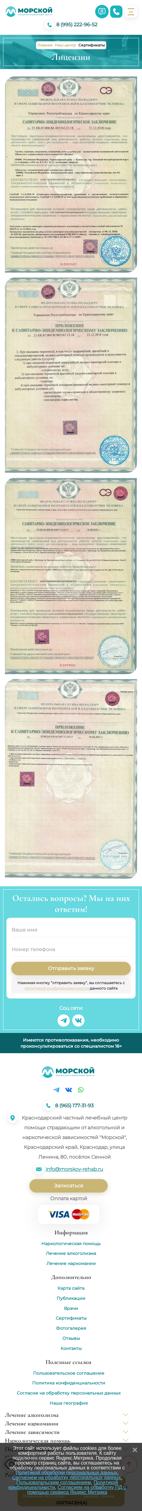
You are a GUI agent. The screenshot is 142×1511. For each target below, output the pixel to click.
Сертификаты (71, 1318)
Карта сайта (71, 1288)
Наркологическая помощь (71, 1243)
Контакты (71, 1348)
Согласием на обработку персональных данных (66, 1477)
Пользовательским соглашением (54, 1482)
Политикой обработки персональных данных (66, 1472)
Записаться (68, 1186)
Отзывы (71, 1338)
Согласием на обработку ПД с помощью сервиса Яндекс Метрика (76, 1490)
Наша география (69, 1403)
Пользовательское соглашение (68, 1373)
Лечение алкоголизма (71, 1253)
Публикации (71, 1298)
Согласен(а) (71, 1502)
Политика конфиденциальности (68, 1383)
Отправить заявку (71, 968)
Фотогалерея (71, 1328)
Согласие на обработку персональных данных (69, 1393)
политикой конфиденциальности (57, 988)
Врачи (71, 1308)
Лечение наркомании (71, 1263)
